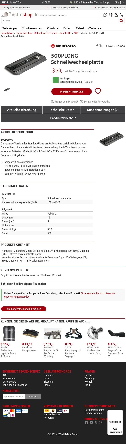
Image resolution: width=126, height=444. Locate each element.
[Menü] (121, 412)
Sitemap (48, 381)
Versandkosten (52, 414)
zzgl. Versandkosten (87, 71)
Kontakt (89, 381)
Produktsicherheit (63, 118)
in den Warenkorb (71, 91)
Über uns (48, 375)
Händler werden (93, 413)
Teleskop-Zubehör (88, 28)
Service (89, 375)
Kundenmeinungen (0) (103, 110)
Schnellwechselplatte (46, 33)
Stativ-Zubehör (24, 33)
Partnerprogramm (94, 409)
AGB (5, 375)
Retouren (49, 417)
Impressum (9, 378)
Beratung (89, 378)
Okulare (52, 28)
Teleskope (9, 28)
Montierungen (32, 28)
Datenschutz (9, 381)
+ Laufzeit (88, 81)
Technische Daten (61, 110)
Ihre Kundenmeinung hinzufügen (23, 309)
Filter (67, 28)
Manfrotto (65, 33)
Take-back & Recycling (15, 385)
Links (47, 385)
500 (76, 33)
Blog (87, 385)
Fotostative (7, 33)
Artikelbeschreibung (21, 110)
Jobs (46, 378)
